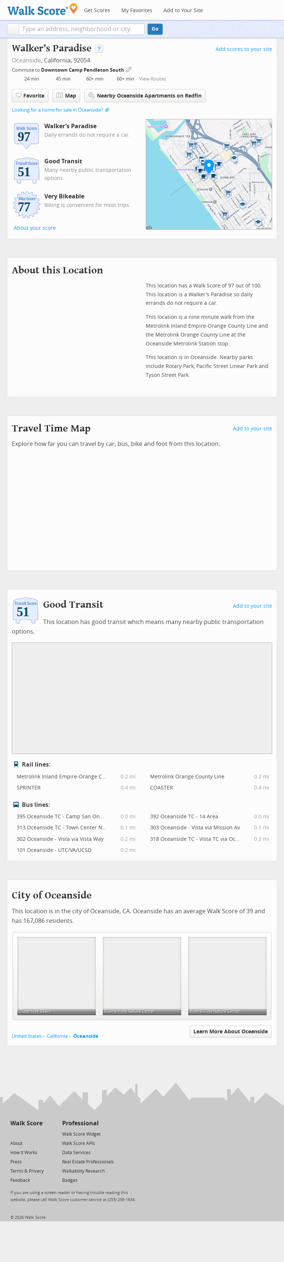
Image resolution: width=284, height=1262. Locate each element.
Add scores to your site (244, 49)
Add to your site (252, 429)
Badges (70, 1180)
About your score (35, 228)
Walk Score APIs (78, 1143)
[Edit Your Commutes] (129, 68)
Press (16, 1161)
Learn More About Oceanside (230, 1032)
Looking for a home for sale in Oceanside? (57, 110)
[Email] (37, 1133)
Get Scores (97, 10)
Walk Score (26, 1123)
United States (26, 1036)
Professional (80, 1123)
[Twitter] (14, 1133)
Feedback (20, 1180)
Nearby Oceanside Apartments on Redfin (145, 95)
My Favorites (136, 10)
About (16, 1143)
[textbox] (82, 29)
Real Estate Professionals (88, 1161)
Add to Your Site (183, 10)
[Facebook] (26, 1133)
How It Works (23, 1152)
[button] (13, 29)
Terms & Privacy (27, 1171)
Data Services (76, 1152)
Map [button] (66, 95)
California (57, 1036)
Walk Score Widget (81, 1134)
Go (155, 29)
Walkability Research (83, 1171)
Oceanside (26, 60)
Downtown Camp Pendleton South (83, 70)
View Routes (152, 79)
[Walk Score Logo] (42, 9)
